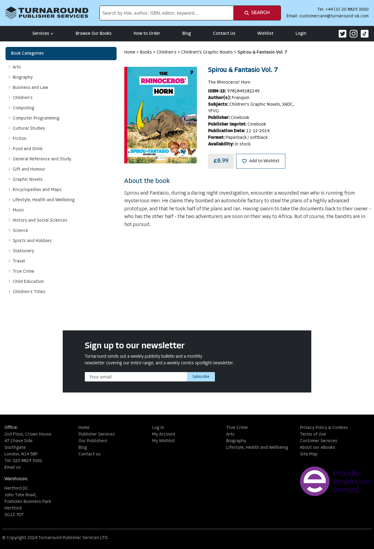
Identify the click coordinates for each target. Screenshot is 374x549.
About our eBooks (317, 447)
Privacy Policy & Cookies (324, 428)
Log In (158, 428)
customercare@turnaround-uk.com (333, 16)
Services (43, 33)
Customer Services (318, 441)
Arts (230, 434)
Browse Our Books (94, 33)
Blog (186, 33)
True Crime (237, 428)
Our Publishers (92, 441)
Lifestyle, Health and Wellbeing (257, 447)
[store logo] (47, 13)
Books (146, 52)
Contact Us (224, 33)
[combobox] (166, 13)
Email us (12, 467)
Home (130, 52)
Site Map (309, 454)
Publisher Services (96, 434)
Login (301, 33)
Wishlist (265, 33)
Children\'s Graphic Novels (207, 52)
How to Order (147, 33)
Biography (236, 441)
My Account (163, 434)
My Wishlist (163, 441)
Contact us (89, 454)
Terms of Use (313, 434)
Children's (167, 52)
